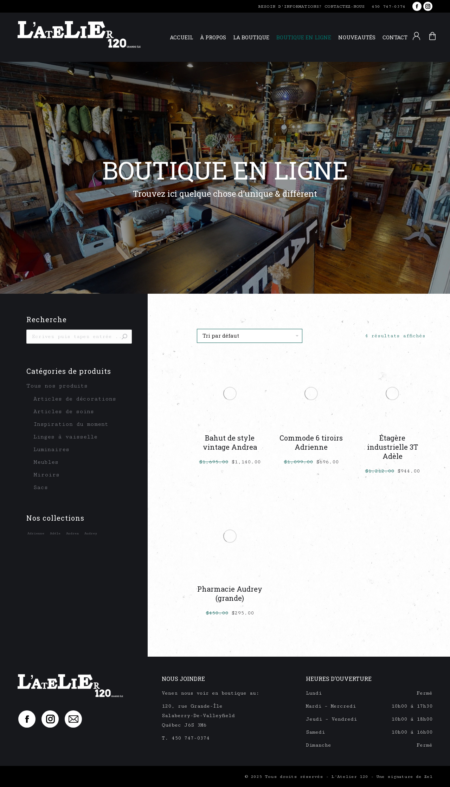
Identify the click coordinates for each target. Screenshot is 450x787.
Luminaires (51, 449)
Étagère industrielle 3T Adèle (392, 447)
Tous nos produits (57, 386)
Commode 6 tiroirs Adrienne (311, 442)
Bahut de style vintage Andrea (230, 442)
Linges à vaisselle (65, 437)
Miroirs (46, 474)
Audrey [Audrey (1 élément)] (90, 533)
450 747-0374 (388, 6)
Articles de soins (63, 411)
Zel (428, 776)
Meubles (45, 462)
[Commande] (249, 336)
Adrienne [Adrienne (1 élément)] (35, 533)
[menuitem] (181, 37)
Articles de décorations (74, 399)
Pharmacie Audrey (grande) (229, 593)
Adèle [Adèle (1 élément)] (55, 533)
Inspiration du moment (70, 424)
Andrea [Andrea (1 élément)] (72, 533)
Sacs (40, 487)
